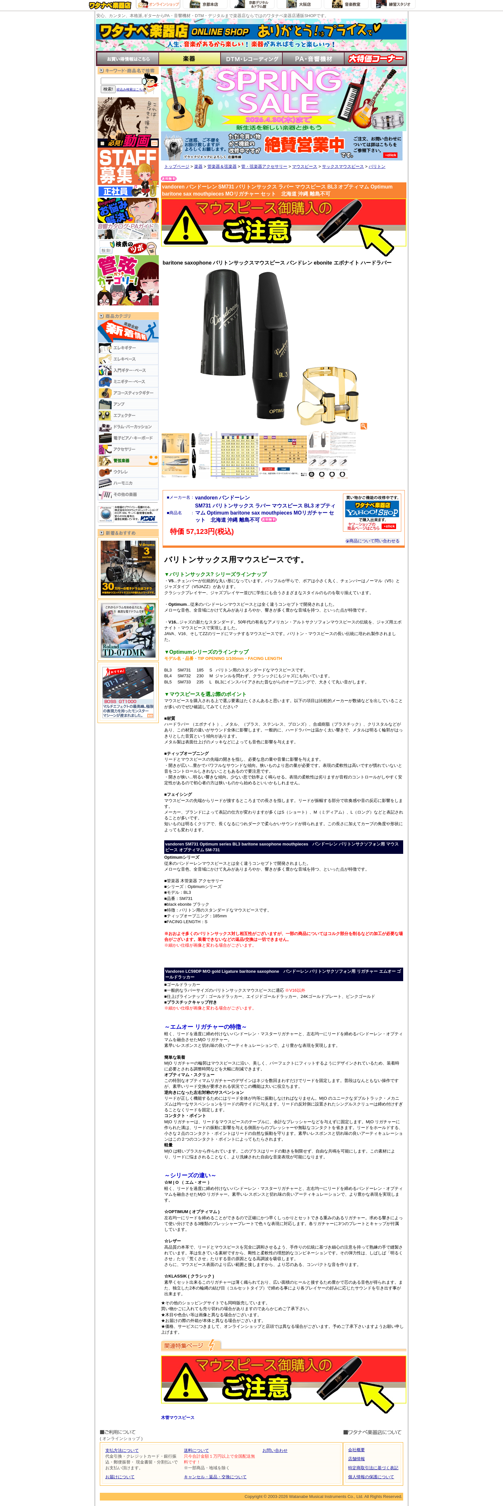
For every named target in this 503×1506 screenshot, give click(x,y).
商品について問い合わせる (373, 540)
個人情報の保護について (371, 1476)
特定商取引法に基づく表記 (373, 1467)
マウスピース (304, 166)
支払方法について (122, 1450)
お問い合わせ (275, 1450)
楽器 (198, 166)
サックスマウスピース (343, 166)
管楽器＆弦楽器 (222, 166)
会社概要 (356, 1449)
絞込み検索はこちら (131, 89)
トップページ (176, 166)
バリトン (377, 166)
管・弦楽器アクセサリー (264, 166)
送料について (196, 1450)
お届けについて (120, 1476)
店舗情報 (356, 1458)
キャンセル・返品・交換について (215, 1476)
